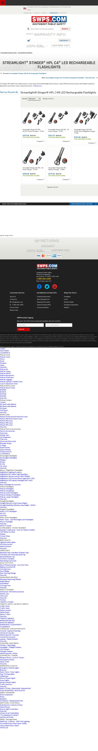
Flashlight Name (8, 135)
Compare (40, 141)
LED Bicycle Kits (6, 567)
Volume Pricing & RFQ (44, 327)
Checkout (64, 40)
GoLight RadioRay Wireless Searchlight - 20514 (17, 528)
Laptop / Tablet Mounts (9, 661)
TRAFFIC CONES (6, 624)
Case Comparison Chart (9, 406)
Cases (66, 322)
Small (2, 383)
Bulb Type (5, 124)
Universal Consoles (7, 655)
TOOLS (3, 622)
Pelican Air (4, 392)
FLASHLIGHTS (6, 474)
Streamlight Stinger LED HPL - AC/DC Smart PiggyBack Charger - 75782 (85, 131)
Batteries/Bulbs (69, 324)
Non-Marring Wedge (8, 595)
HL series (3, 488)
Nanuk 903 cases (6, 443)
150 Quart (4, 433)
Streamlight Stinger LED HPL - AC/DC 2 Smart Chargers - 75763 (33, 130)
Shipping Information (43, 324)
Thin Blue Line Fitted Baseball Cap (13, 577)
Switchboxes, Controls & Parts (11, 727)
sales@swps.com (17, 324)
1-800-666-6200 (17, 327)
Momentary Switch (7, 682)
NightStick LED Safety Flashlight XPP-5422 (16, 503)
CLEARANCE (5, 375)
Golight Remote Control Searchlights (13, 525)
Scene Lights (4, 703)
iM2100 (3, 416)
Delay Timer (4, 684)
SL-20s (2, 486)
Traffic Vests (5, 628)
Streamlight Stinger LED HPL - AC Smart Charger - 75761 (58, 130)
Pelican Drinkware (7, 400)
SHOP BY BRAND (7, 645)
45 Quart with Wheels (8, 427)
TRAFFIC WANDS (7, 641)
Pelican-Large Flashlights (9, 519)
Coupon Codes (27, 13)
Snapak (2, 556)
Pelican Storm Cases (7, 410)
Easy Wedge (4, 593)
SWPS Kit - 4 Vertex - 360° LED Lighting (15, 744)
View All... (3, 390)
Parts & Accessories (7, 453)
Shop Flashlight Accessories (10, 507)
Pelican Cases (5, 379)
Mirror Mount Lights (7, 701)
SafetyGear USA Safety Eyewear (12, 614)
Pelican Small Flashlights (9, 515)
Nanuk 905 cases (6, 447)
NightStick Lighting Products (11, 495)
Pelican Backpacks (7, 398)
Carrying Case (5, 591)
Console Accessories (7, 659)
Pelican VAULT (5, 396)
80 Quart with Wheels (8, 429)
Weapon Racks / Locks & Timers (12, 680)
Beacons (3, 692)
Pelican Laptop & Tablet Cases (11, 404)
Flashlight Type (7, 98)
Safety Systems (5, 569)
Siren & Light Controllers (9, 731)
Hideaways (4, 698)
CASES (2, 371)
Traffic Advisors (6, 707)
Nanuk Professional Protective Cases (14, 439)
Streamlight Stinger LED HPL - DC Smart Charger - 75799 (33, 168)
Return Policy (14, 332)
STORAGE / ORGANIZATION (11, 723)
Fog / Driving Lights (7, 696)
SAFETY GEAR (5, 548)
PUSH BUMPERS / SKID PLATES (12, 713)
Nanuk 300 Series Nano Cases (11, 441)
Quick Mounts (5, 472)
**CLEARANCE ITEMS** (9, 738)
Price (4, 197)
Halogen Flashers (6, 674)
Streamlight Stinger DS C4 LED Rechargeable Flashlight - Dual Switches (68, 78)
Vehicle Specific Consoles (9, 657)
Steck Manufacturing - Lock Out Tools (14, 587)
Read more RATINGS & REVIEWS (82, 226)
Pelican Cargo (5, 394)
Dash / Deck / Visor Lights (9, 694)
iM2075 (3, 414)
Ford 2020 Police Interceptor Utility (13, 746)
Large (2, 387)
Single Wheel (5, 604)
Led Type (5, 176)
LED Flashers (5, 672)
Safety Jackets (5, 633)
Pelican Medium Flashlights (10, 517)
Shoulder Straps (6, 466)
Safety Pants (4, 635)
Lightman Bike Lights (8, 565)
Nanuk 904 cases (6, 445)
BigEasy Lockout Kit (7, 589)
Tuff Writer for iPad (7, 554)
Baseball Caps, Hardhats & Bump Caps (14, 575)
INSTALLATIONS (6, 740)
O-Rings (3, 468)
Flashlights (67, 319)
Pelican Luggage (6, 402)
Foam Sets (4, 455)
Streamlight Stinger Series (9, 53)
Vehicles (66, 330)
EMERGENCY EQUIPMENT (11, 647)
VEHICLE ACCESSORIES (9, 736)
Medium (3, 385)
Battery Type (7, 114)
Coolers (3, 425)
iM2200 (3, 418)
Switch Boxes (5, 729)
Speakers (3, 721)
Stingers (3, 482)
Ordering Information (44, 319)
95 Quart (3, 431)
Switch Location (8, 187)
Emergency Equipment (71, 327)
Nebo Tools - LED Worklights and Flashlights (16, 542)
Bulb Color (6, 166)
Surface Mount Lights (8, 705)
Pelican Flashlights (7, 511)
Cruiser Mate (5, 558)
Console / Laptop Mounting (10, 653)
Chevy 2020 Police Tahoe (9, 748)
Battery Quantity (8, 156)
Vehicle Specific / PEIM (8, 676)
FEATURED (4, 373)
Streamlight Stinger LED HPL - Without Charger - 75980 (57, 168)
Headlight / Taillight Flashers (10, 670)
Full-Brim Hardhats (7, 581)
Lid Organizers (5, 460)
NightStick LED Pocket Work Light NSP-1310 (17, 501)
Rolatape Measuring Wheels (10, 602)
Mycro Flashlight (6, 544)
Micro (2, 381)
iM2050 (3, 412)
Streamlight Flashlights (25, 53)
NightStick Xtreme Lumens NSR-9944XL (15, 499)
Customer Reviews (43, 330)
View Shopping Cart (43, 322)
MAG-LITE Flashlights (8, 534)
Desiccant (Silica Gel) (8, 464)
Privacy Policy (14, 330)
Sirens (2, 719)
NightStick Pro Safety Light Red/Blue (14, 497)
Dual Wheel (4, 606)
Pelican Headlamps (7, 513)
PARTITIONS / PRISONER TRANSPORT (15, 711)
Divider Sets (4, 457)
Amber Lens (4, 616)
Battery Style (7, 145)
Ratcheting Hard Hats (8, 583)
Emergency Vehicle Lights (9, 690)
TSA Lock (3, 462)
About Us (44, 13)
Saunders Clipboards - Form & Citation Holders (17, 552)
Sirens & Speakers (6, 717)
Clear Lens (4, 618)
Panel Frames (5, 470)
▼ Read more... (37, 86)
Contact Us (37, 13)
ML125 (3, 536)
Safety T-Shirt (5, 637)
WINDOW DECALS (7, 643)
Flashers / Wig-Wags (8, 668)
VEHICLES (4, 750)
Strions (2, 484)
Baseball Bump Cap (7, 579)
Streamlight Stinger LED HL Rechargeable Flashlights (24, 73)
